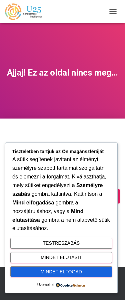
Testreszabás (61, 243)
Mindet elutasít (61, 257)
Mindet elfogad (61, 271)
